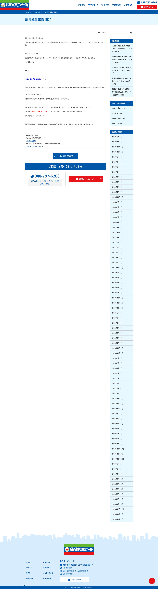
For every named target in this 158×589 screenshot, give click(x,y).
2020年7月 (116, 368)
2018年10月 (116, 459)
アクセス (129, 5)
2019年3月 (116, 433)
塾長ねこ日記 (116, 118)
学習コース (94, 5)
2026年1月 (116, 141)
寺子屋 (106, 5)
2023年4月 (116, 252)
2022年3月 (116, 287)
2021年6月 (116, 323)
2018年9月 (116, 464)
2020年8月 (116, 363)
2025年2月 (116, 187)
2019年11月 (116, 403)
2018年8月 (116, 469)
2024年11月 (116, 197)
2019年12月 (116, 398)
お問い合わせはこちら (33, 146)
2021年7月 (116, 318)
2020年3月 (116, 388)
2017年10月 (116, 519)
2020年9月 (116, 358)
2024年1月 (116, 227)
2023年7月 (116, 237)
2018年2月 (116, 499)
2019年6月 (116, 418)
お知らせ (115, 113)
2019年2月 (116, 438)
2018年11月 (116, 454)
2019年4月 (116, 428)
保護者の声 (48, 578)
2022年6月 (116, 277)
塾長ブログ (116, 123)
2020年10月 (116, 353)
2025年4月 (116, 177)
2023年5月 (116, 247)
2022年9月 (116, 272)
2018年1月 (116, 504)
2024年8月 (116, 202)
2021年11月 (116, 303)
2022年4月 (116, 282)
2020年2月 (116, 393)
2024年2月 (116, 222)
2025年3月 (116, 182)
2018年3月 (116, 494)
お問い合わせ (49, 573)
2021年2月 (116, 338)
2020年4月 (116, 383)
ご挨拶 (82, 5)
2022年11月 (116, 267)
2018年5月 (116, 484)
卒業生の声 (29, 578)
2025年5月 (116, 172)
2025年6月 (116, 167)
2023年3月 (116, 257)
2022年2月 (116, 292)
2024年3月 (116, 217)
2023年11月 (116, 232)
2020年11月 (116, 348)
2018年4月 (116, 489)
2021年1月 (116, 343)
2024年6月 (116, 207)
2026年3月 (116, 136)
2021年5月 (116, 328)
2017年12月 (116, 509)
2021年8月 (116, 313)
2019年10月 (116, 408)
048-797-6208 (31, 141)
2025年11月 (116, 152)
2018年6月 (116, 479)
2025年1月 (116, 192)
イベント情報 (116, 108)
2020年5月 (116, 378)
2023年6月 (116, 242)
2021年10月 (116, 308)
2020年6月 (116, 373)
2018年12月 (116, 448)
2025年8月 (116, 157)
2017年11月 (116, 514)
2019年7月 (116, 413)
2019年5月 (116, 423)
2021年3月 (116, 333)
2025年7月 (116, 162)
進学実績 (117, 5)
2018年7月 (116, 474)
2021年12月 (116, 297)
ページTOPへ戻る (152, 581)
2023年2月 (116, 262)
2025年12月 (116, 146)
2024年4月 (116, 212)
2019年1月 (116, 443)
